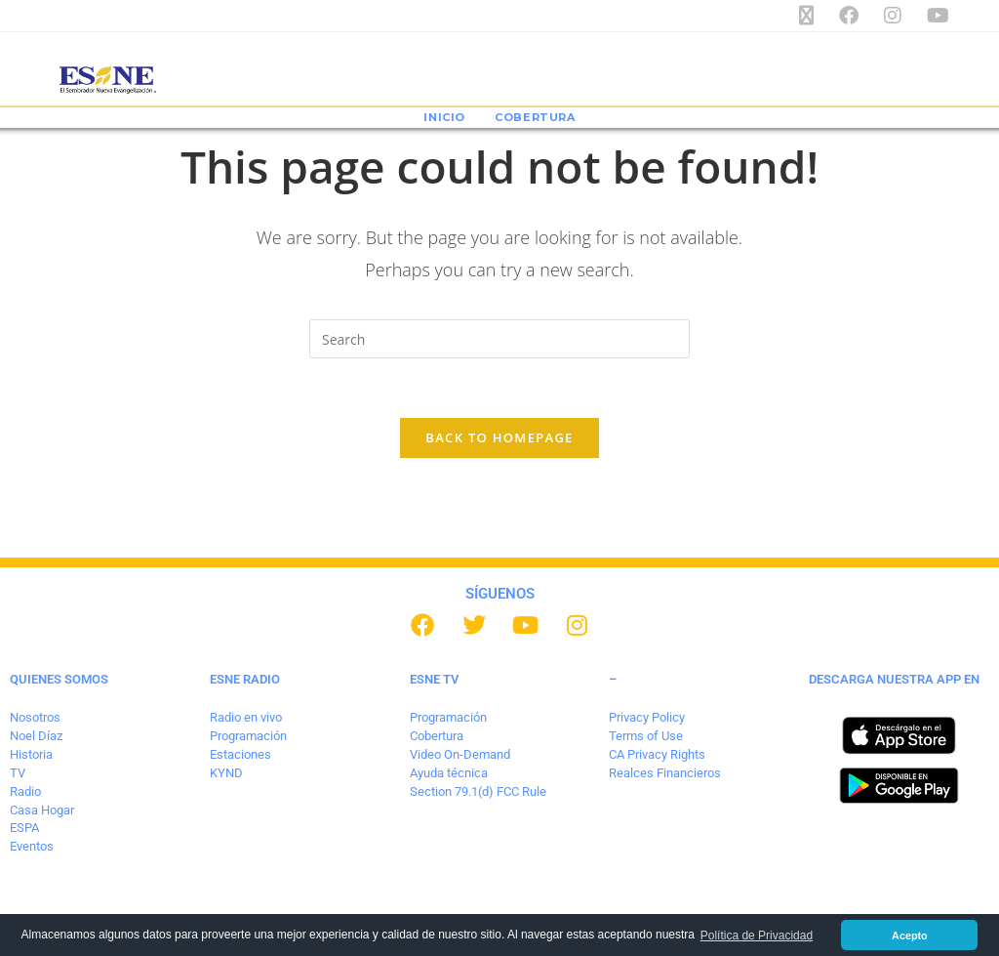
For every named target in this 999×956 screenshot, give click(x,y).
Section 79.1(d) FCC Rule (478, 791)
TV (17, 773)
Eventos (32, 846)
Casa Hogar (42, 810)
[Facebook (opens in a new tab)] (855, 15)
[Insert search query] (499, 338)
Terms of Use (646, 735)
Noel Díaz (36, 735)
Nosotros (35, 717)
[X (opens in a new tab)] (813, 15)
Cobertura (436, 735)
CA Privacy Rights (657, 754)
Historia (31, 754)
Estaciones (240, 754)
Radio (25, 791)
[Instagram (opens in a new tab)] (899, 15)
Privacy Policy (647, 717)
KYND (226, 773)
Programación (248, 735)
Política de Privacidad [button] (756, 935)
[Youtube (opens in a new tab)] (935, 15)
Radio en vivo (246, 717)
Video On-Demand (460, 754)
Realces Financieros (665, 773)
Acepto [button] (910, 935)
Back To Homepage (499, 437)
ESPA (24, 827)
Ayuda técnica (449, 773)
